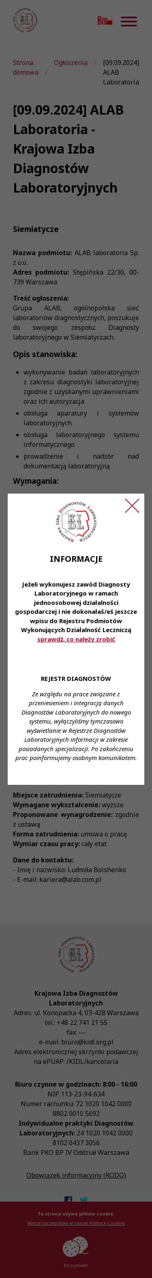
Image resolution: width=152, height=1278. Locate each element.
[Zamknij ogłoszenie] (132, 506)
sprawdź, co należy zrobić (76, 639)
